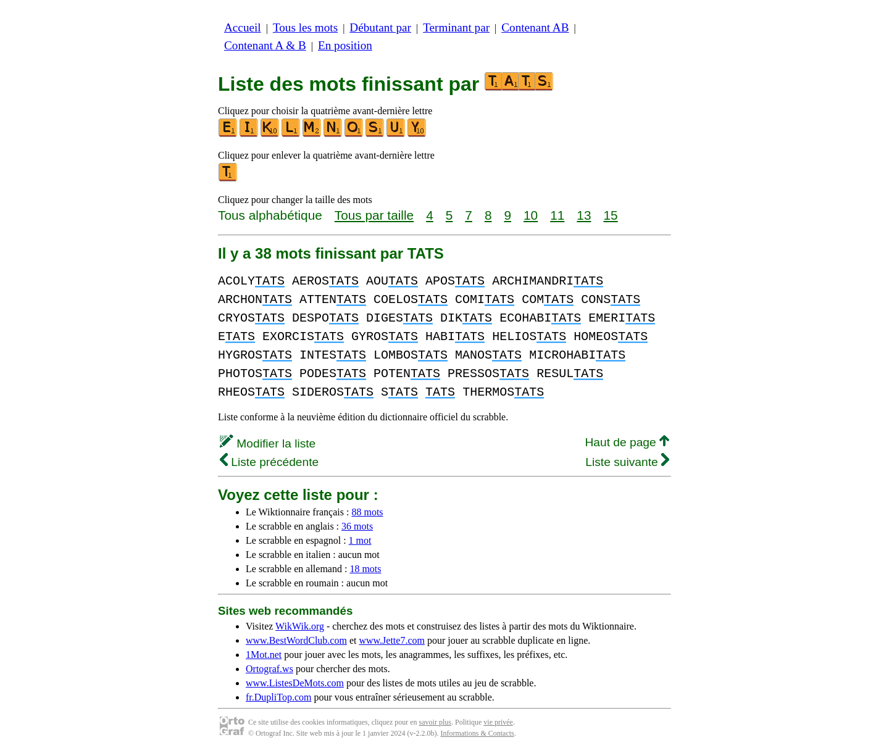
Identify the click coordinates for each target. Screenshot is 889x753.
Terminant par (456, 27)
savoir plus (435, 722)
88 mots (367, 512)
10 (531, 215)
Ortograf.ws (269, 669)
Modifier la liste (267, 443)
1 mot (360, 540)
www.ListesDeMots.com (295, 683)
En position (345, 45)
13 (584, 215)
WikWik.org (299, 626)
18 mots (365, 569)
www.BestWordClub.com (296, 640)
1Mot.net (264, 654)
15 (610, 215)
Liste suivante (627, 462)
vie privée (498, 722)
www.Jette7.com (392, 640)
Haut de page (627, 442)
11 (557, 215)
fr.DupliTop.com (278, 697)
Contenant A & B (265, 45)
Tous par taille (374, 215)
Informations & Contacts (477, 733)
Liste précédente (269, 462)
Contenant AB (535, 27)
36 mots (357, 526)
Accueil (242, 27)
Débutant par (380, 27)
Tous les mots (305, 27)
